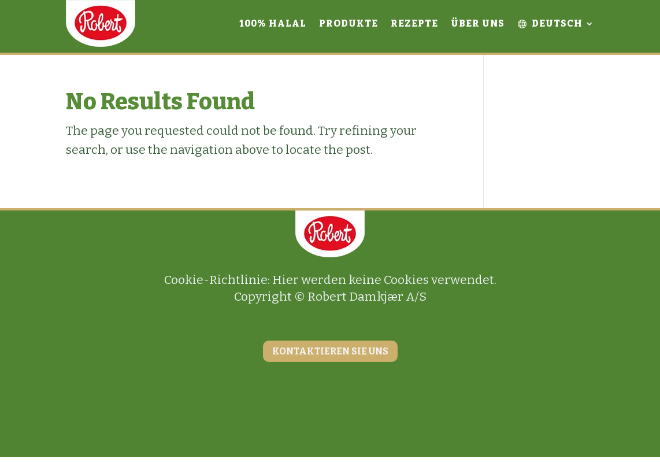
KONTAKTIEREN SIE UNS (330, 351)
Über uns (478, 23)
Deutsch (550, 23)
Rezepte (414, 23)
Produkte (348, 23)
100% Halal (272, 23)
